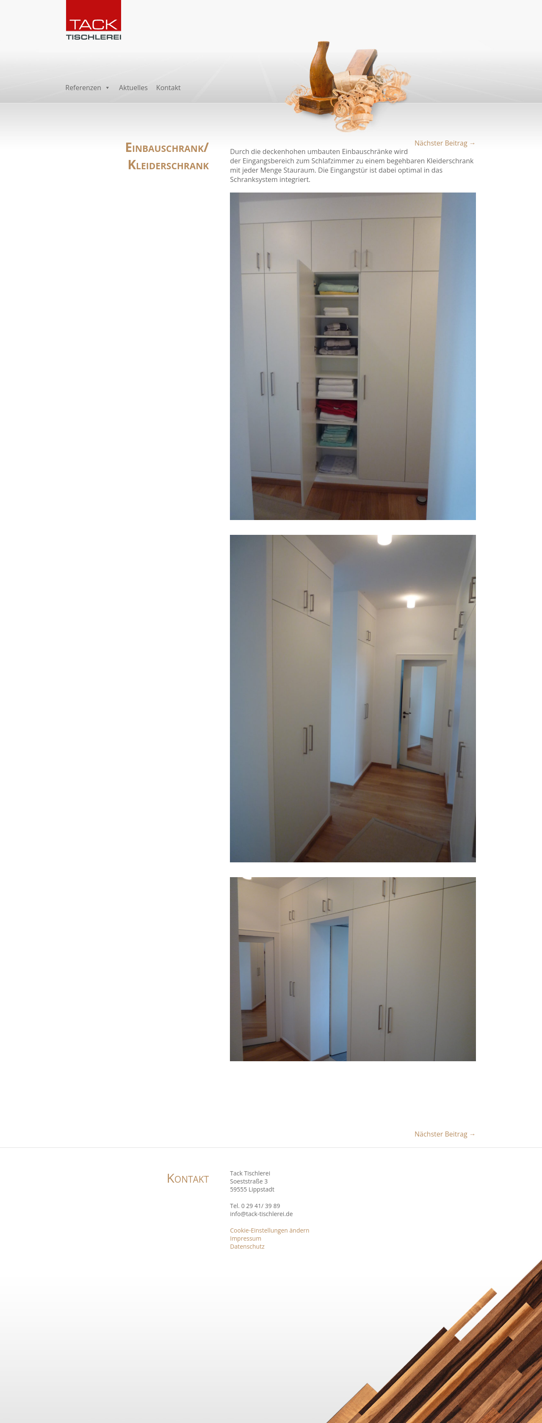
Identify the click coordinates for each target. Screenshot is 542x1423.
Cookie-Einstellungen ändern (269, 1230)
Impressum (245, 1238)
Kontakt (168, 87)
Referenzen (88, 87)
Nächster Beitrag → (445, 143)
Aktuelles (133, 87)
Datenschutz (247, 1246)
